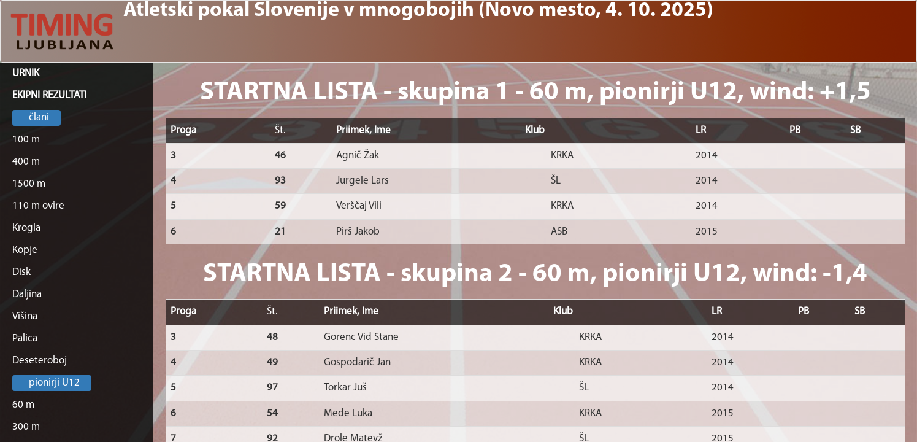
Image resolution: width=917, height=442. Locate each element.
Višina (24, 316)
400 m (26, 162)
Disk (21, 272)
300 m (26, 427)
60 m (23, 405)
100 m (26, 139)
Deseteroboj (39, 360)
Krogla (26, 228)
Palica (24, 338)
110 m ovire (38, 206)
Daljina (27, 294)
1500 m (28, 184)
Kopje (24, 250)
